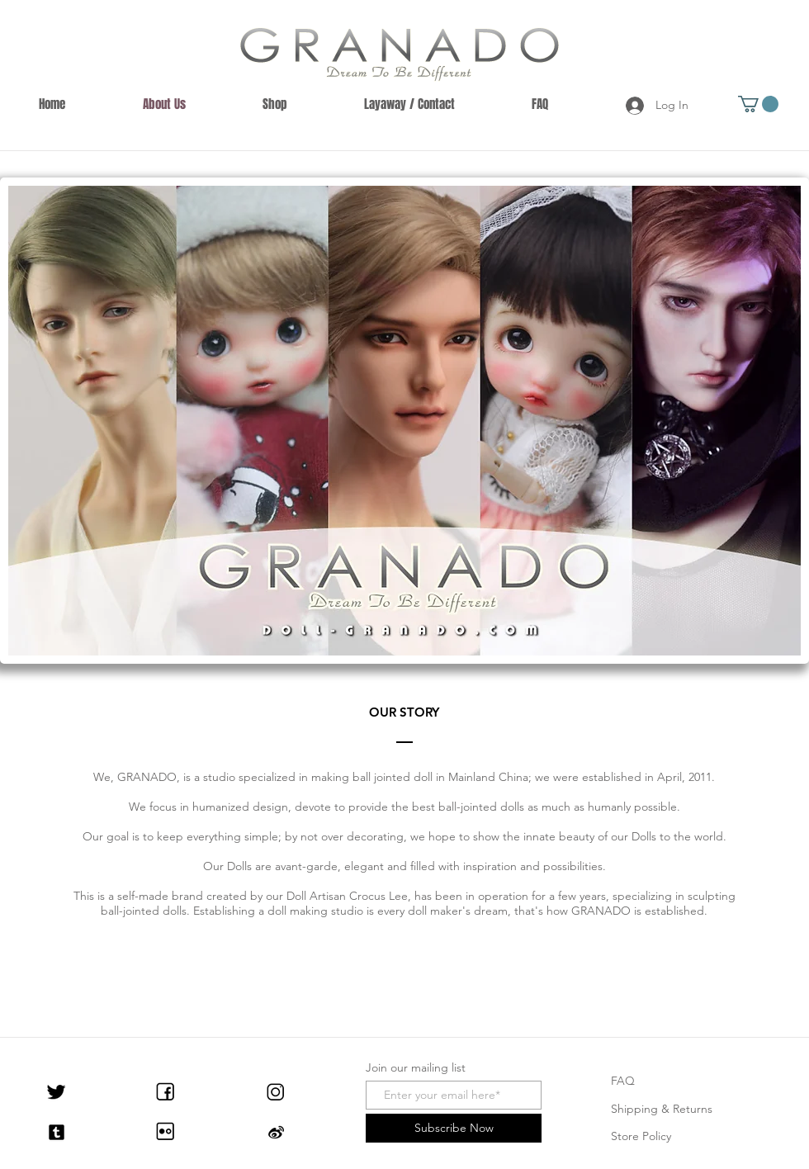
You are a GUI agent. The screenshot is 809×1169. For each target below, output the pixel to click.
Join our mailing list (416, 1067)
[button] (758, 104)
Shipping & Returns (661, 1108)
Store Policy (641, 1136)
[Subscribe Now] (454, 1128)
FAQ (623, 1080)
